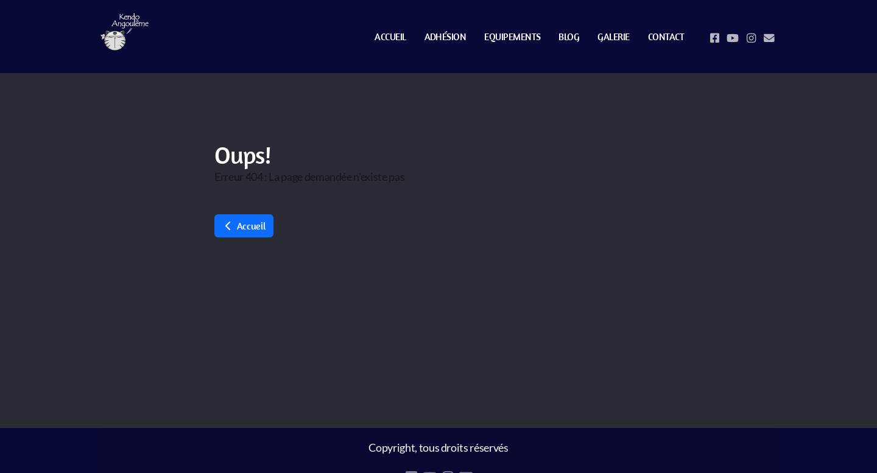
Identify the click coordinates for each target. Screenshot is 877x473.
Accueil (244, 226)
